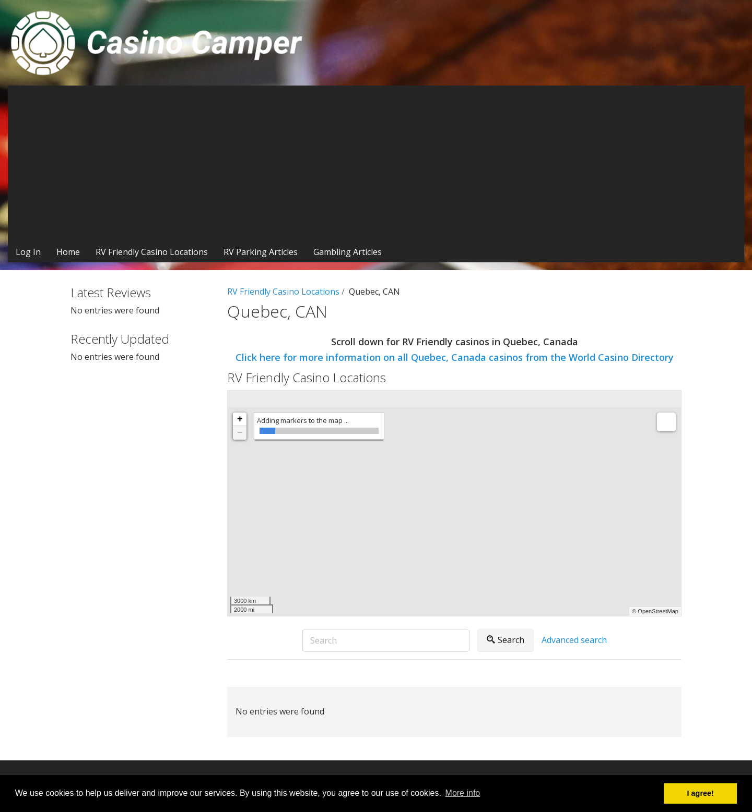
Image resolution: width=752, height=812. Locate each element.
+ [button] (240, 419)
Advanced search (574, 640)
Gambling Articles (347, 252)
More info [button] (462, 793)
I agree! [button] (700, 793)
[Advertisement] (376, 164)
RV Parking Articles (261, 252)
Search (505, 640)
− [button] (240, 433)
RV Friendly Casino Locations (152, 252)
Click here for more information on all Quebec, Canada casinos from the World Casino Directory (455, 357)
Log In (28, 252)
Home (68, 252)
